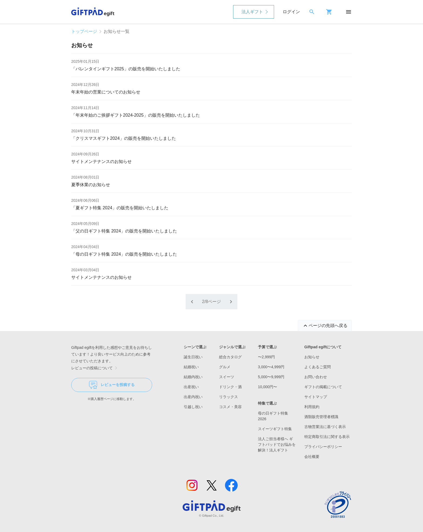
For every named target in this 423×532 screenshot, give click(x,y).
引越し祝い (193, 407)
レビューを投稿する (112, 385)
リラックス (228, 397)
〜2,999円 (266, 357)
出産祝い (191, 387)
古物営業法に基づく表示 (325, 427)
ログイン (291, 11)
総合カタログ (230, 357)
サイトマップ (315, 397)
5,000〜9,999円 (271, 377)
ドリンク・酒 (230, 387)
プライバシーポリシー (323, 446)
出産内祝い (193, 397)
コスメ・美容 (230, 407)
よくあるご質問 (317, 367)
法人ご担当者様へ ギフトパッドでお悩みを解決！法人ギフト (277, 444)
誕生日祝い (193, 357)
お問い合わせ (315, 377)
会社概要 (311, 456)
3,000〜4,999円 (271, 367)
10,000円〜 (267, 387)
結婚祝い (191, 367)
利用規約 (311, 407)
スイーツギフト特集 (275, 429)
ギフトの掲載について (323, 387)
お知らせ (311, 357)
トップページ (84, 31)
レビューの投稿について (95, 368)
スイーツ (226, 377)
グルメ (224, 367)
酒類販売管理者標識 (321, 417)
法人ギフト (252, 11)
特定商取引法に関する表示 (327, 436)
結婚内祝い (193, 377)
